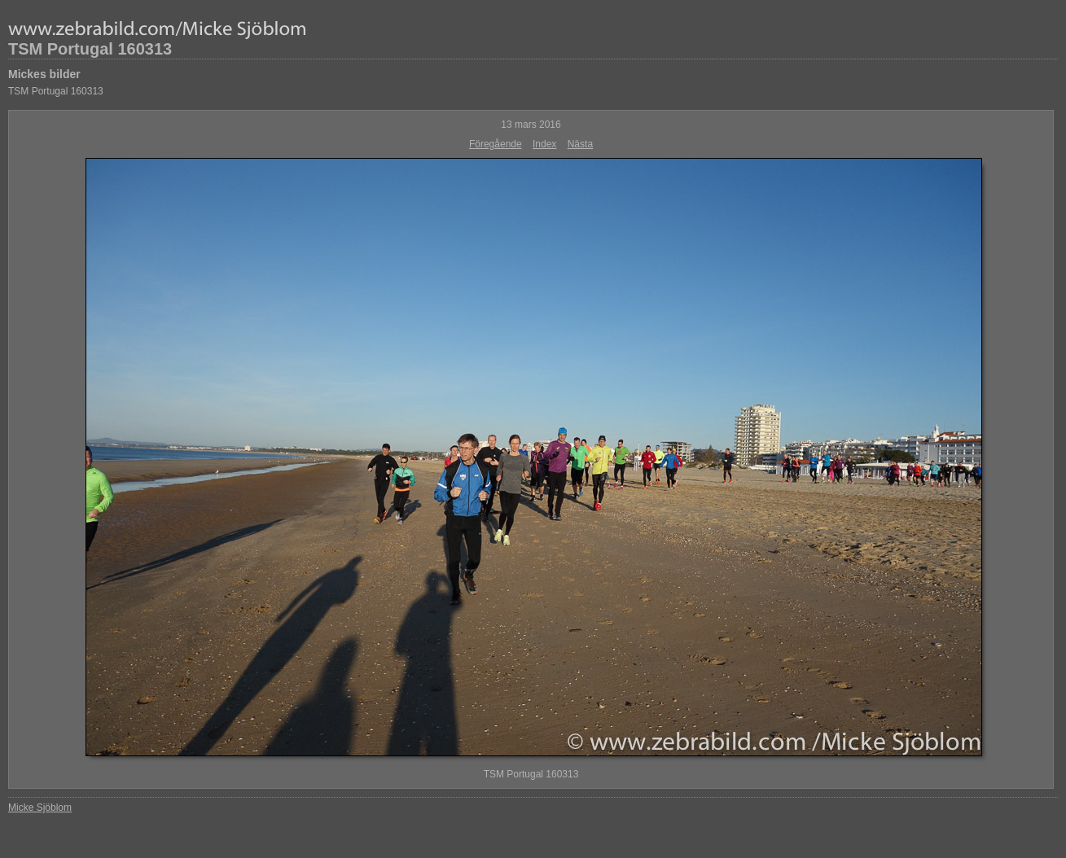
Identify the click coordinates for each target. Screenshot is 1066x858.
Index (544, 144)
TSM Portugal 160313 (90, 49)
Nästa (580, 144)
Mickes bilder (44, 74)
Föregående (495, 144)
